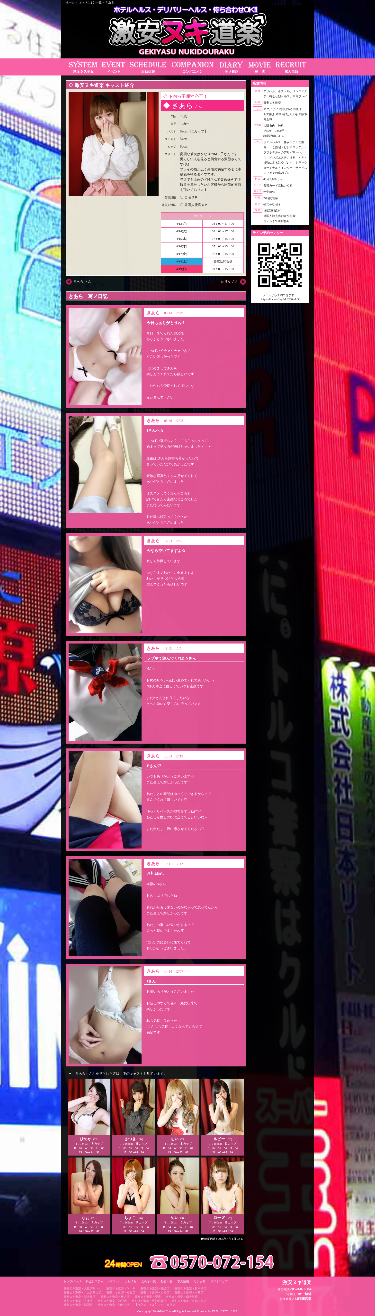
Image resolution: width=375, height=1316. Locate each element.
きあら (109, 2)
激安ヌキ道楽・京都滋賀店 (188, 1301)
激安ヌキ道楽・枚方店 (115, 1296)
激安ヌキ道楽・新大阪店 (79, 1296)
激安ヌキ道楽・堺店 (147, 1296)
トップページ (72, 1281)
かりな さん (230, 281)
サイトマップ (219, 1281)
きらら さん (82, 281)
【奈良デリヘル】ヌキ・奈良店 (154, 1305)
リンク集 (199, 1281)
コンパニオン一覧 (90, 2)
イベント (114, 1281)
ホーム (70, 2)
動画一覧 (166, 1281)
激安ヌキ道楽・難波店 (155, 1288)
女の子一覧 (148, 1281)
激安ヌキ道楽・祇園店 (78, 1305)
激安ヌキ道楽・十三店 (189, 1292)
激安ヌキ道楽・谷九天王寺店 (82, 1292)
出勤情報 (130, 1281)
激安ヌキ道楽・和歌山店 (114, 1305)
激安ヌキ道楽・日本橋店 (190, 1288)
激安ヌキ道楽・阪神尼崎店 (149, 1301)
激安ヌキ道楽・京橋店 (155, 1292)
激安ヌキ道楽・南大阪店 (182, 1296)
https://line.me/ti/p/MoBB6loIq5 (280, 299)
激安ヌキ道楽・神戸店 (112, 1301)
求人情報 (183, 1281)
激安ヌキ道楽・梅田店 (120, 1292)
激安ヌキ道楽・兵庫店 (78, 1301)
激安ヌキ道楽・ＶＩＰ (120, 1288)
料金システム (94, 1281)
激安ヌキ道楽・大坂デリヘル (82, 1288)
